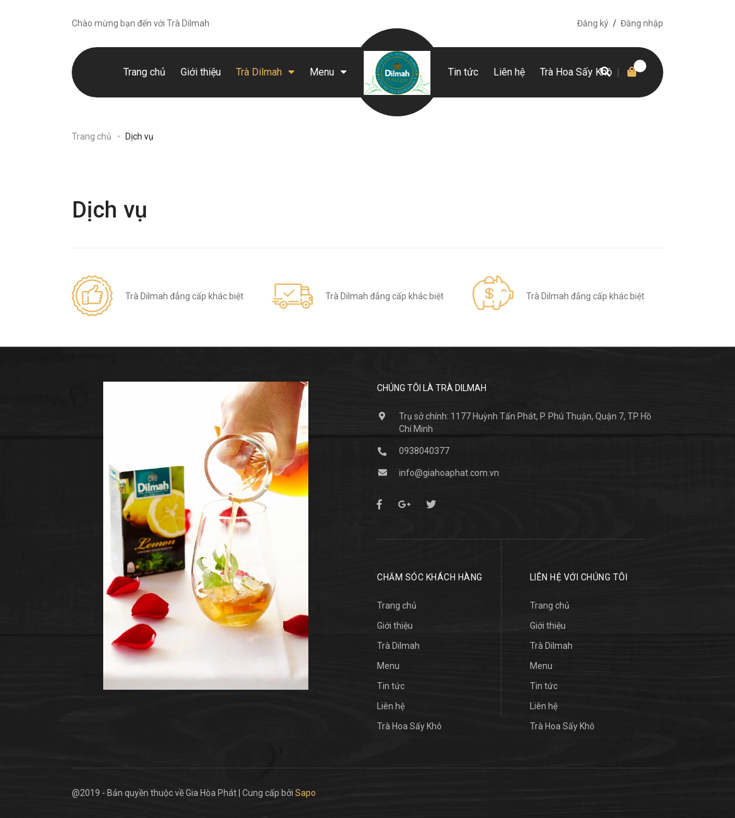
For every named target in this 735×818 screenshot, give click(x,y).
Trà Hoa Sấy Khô (409, 726)
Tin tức (391, 686)
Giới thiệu (395, 626)
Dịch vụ (110, 210)
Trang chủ (397, 605)
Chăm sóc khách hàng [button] (430, 577)
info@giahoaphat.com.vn (449, 473)
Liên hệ (391, 706)
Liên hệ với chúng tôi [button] (579, 577)
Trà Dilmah (398, 646)
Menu (388, 666)
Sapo (305, 793)
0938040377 (424, 451)
